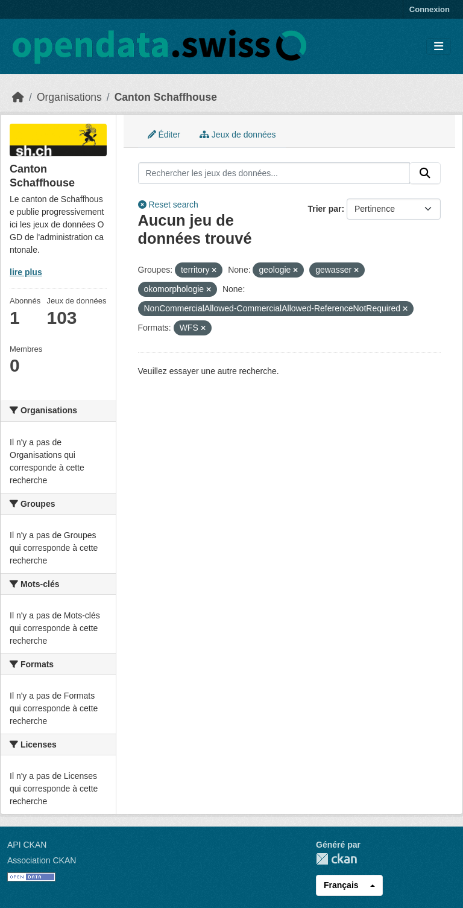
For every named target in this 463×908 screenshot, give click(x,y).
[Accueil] (18, 97)
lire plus (26, 272)
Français (341, 885)
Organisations (69, 97)
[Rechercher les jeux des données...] (274, 173)
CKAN (336, 858)
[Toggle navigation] (438, 47)
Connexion (429, 9)
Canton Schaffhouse (166, 97)
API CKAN (26, 844)
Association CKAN (41, 860)
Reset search (168, 204)
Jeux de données (238, 134)
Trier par (324, 209)
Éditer (164, 134)
